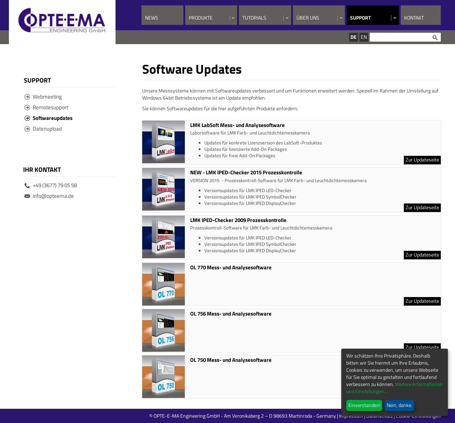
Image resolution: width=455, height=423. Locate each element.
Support (360, 17)
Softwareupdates (49, 118)
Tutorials (254, 17)
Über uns (307, 17)
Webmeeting (43, 96)
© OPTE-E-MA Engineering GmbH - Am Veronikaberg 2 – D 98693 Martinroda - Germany (271, 415)
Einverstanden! (364, 405)
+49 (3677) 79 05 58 (51, 185)
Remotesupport (46, 107)
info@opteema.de (49, 196)
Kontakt (414, 17)
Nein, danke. (399, 405)
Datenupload (43, 129)
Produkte (201, 17)
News (151, 17)
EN (364, 37)
